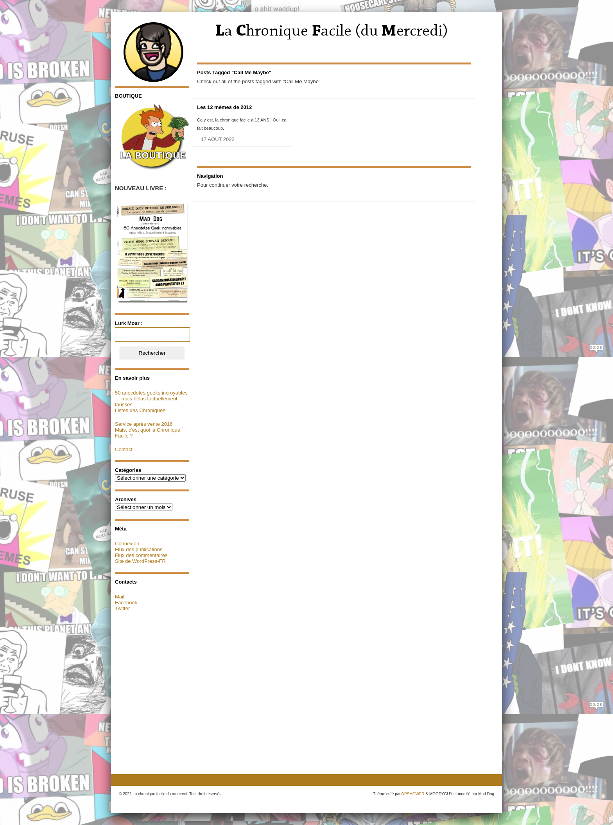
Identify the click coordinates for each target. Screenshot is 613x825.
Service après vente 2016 (143, 424)
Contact (124, 449)
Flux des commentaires (141, 555)
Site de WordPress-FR (140, 561)
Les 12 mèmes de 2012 (224, 107)
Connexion (127, 543)
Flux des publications (138, 549)
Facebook (126, 602)
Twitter (122, 608)
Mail (119, 597)
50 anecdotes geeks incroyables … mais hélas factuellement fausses (151, 398)
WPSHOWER (413, 794)
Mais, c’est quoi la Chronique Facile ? (147, 433)
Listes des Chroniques (140, 410)
